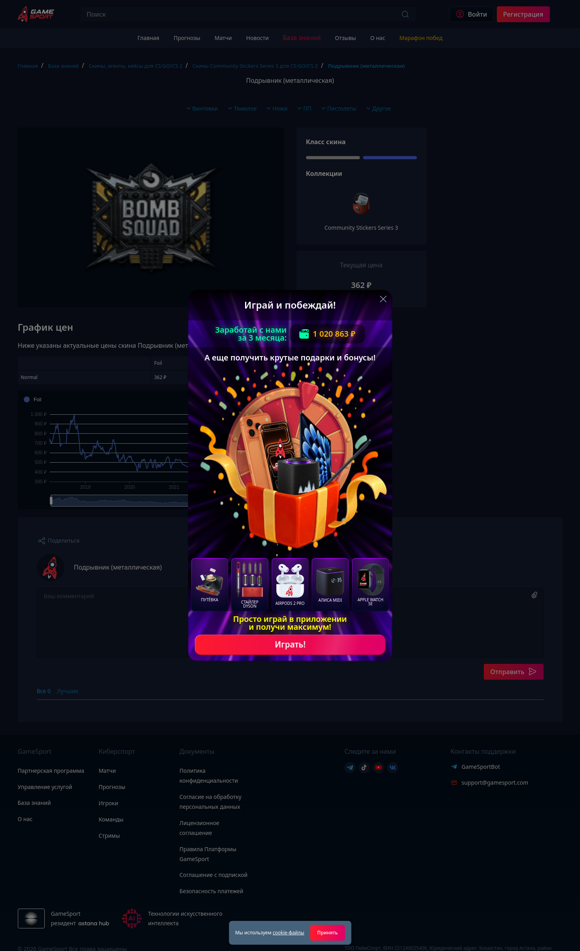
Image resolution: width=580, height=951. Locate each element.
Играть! (290, 644)
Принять (327, 932)
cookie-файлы (288, 932)
